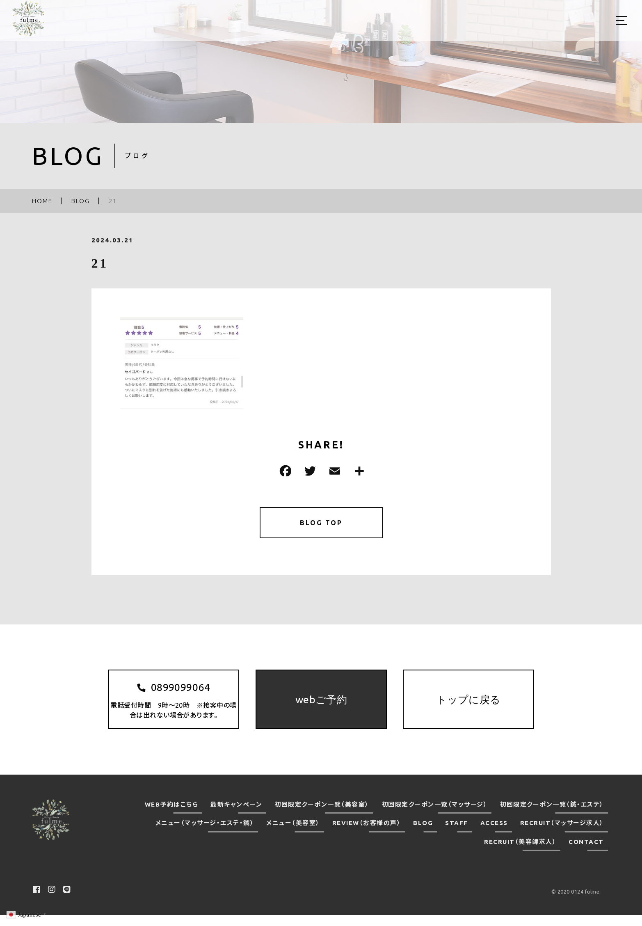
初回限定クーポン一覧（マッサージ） (435, 815)
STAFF (456, 833)
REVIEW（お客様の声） (366, 833)
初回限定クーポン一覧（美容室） (321, 815)
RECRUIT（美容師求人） (520, 852)
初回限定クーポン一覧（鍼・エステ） (552, 815)
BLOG (423, 833)
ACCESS (494, 833)
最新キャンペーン (236, 815)
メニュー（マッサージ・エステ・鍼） (204, 833)
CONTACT (586, 852)
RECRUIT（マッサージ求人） (562, 833)
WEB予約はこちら (172, 815)
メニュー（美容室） (293, 833)
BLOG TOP (321, 524)
